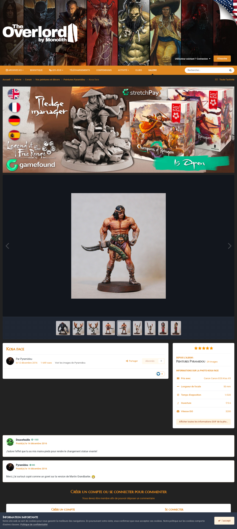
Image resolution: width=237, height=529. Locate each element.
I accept (224, 520)
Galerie (152, 72)
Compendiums (104, 70)
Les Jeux (56, 70)
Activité (123, 70)
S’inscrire (222, 58)
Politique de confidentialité (33, 524)
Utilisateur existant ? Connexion (192, 58)
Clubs (138, 70)
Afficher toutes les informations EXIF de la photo (203, 421)
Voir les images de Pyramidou (70, 362)
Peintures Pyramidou (190, 361)
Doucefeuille (23, 439)
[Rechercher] (196, 70)
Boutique (36, 70)
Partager (132, 361)
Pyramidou (26, 359)
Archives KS (15, 70)
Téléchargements (80, 70)
